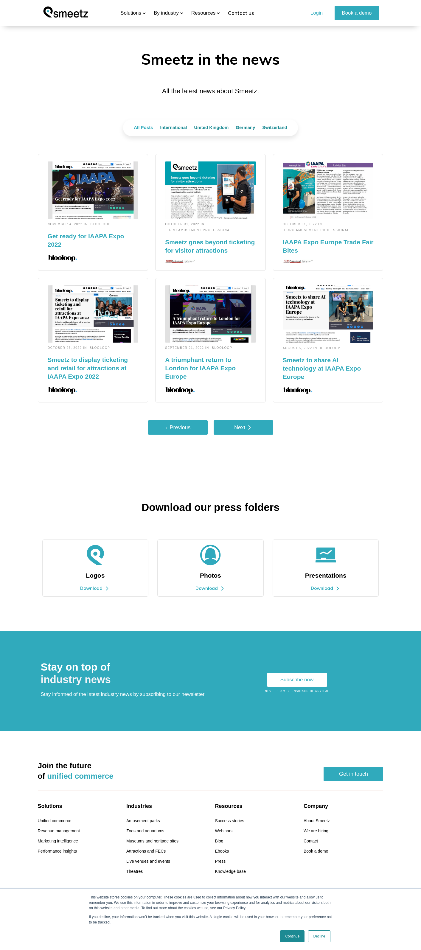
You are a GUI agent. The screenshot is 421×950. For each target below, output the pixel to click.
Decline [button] (319, 936)
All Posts (143, 127)
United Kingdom (211, 127)
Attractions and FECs (146, 851)
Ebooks (222, 851)
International (173, 127)
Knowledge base (230, 871)
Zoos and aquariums (145, 830)
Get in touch (353, 774)
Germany (245, 127)
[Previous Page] (178, 427)
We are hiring (316, 830)
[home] (66, 13)
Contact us (241, 13)
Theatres (134, 871)
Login (316, 13)
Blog (219, 841)
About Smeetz (317, 820)
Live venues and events (148, 861)
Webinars (223, 830)
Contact (311, 841)
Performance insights (57, 851)
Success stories (229, 820)
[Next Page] (243, 427)
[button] (131, 13)
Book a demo (357, 13)
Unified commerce (55, 820)
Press (220, 861)
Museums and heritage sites (152, 841)
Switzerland (274, 127)
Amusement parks (143, 820)
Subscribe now (297, 679)
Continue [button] (292, 936)
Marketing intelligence (58, 841)
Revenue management (59, 830)
